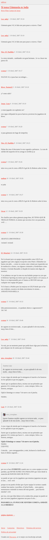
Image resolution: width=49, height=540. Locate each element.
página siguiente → (8, 515)
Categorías (10, 528)
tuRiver (3, 2)
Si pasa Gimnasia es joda (14, 7)
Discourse (12, 537)
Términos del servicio (33, 528)
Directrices (20, 528)
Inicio (3, 528)
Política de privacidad (8, 532)
